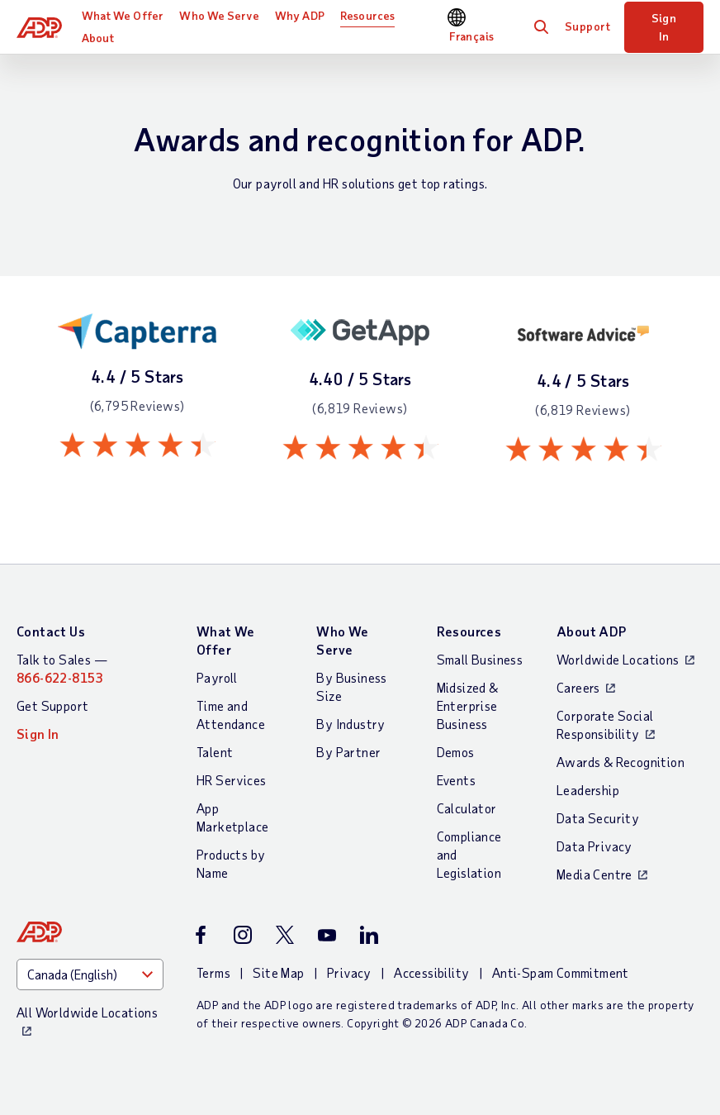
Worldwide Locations (618, 659)
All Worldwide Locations (87, 1012)
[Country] (90, 974)
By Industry (350, 723)
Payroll (217, 677)
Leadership (588, 790)
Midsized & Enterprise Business (468, 705)
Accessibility (431, 972)
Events (456, 780)
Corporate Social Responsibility (605, 724)
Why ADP (299, 15)
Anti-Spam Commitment (560, 972)
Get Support (52, 705)
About (98, 38)
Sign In (664, 27)
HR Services (231, 780)
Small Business (480, 659)
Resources (367, 15)
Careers (578, 687)
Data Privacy (594, 846)
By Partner (348, 752)
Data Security (598, 818)
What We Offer (122, 15)
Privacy (349, 972)
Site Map (278, 972)
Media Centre (594, 874)
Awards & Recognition (620, 762)
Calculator (467, 808)
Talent (215, 752)
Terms (213, 972)
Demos (456, 752)
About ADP (592, 631)
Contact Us (51, 631)
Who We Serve (218, 15)
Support (588, 26)
